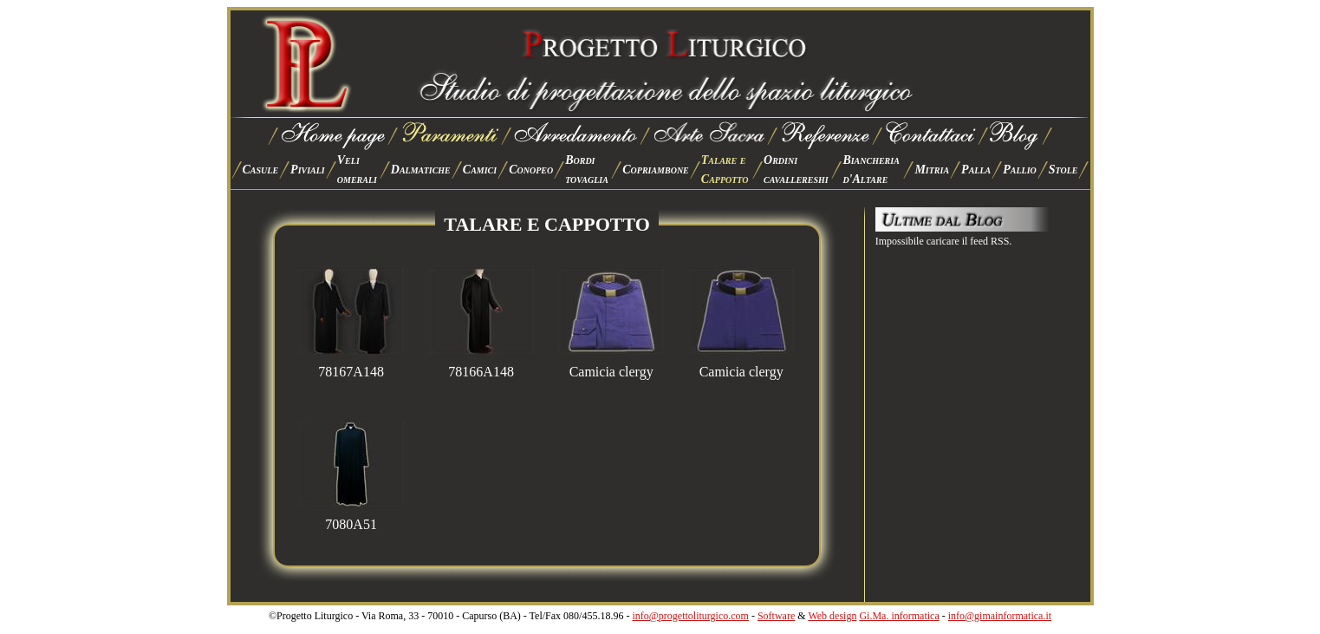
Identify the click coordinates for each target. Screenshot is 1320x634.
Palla (976, 169)
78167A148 (351, 365)
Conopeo (531, 169)
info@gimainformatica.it (999, 616)
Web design (832, 616)
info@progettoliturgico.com (690, 616)
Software (776, 616)
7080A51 (351, 518)
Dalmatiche (421, 169)
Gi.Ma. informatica (899, 616)
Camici (480, 169)
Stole (1063, 169)
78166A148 (481, 365)
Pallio (1020, 169)
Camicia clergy (611, 365)
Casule (261, 169)
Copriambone (655, 169)
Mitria (931, 169)
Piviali (307, 169)
